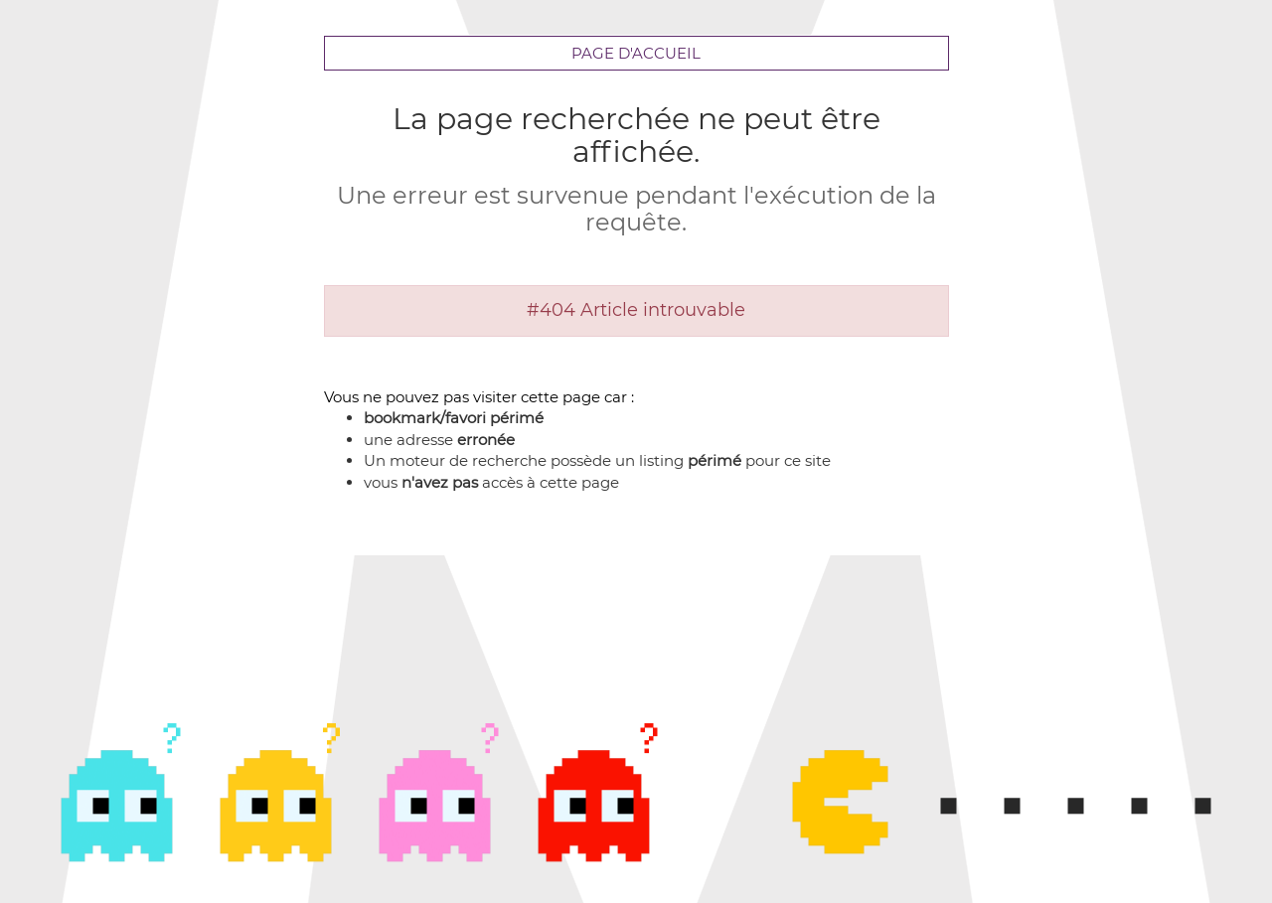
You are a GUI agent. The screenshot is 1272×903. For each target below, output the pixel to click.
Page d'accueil (636, 53)
